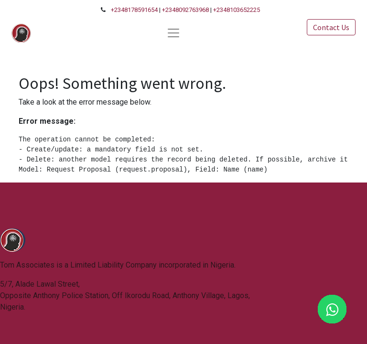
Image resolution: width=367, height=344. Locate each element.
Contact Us (331, 27)
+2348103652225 (236, 9)
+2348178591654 (134, 9)
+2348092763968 (185, 9)
